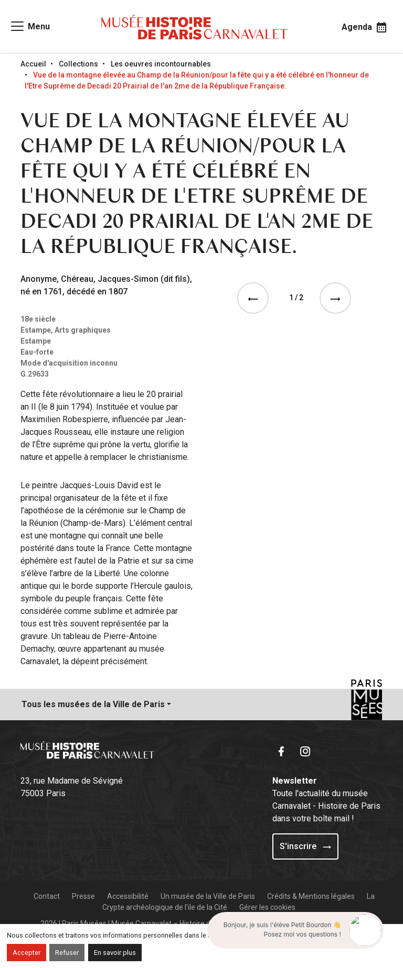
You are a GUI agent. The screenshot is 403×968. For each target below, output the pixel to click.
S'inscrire (305, 846)
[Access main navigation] (29, 26)
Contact (47, 896)
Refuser (67, 952)
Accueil (33, 64)
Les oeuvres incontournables (161, 64)
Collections (78, 64)
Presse (83, 896)
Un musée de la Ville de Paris (208, 896)
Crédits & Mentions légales (311, 896)
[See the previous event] (255, 298)
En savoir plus (115, 952)
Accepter (26, 952)
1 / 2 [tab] (296, 297)
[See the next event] (337, 298)
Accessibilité (128, 896)
